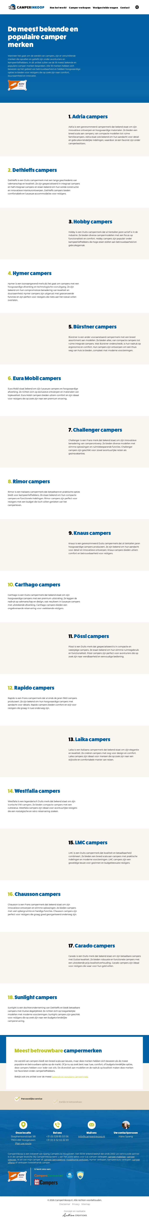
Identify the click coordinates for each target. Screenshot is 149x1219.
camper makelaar (117, 1157)
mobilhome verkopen (77, 1160)
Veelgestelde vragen (105, 7)
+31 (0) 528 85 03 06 (57, 1137)
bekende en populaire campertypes (70, 1077)
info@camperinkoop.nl (91, 1137)
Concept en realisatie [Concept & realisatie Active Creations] (74, 1214)
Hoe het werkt (58, 7)
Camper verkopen (80, 7)
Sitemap (85, 1205)
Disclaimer (64, 1205)
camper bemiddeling (54, 1160)
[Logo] (26, 7)
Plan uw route (23, 1144)
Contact (125, 7)
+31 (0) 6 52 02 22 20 (57, 1140)
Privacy (76, 1205)
